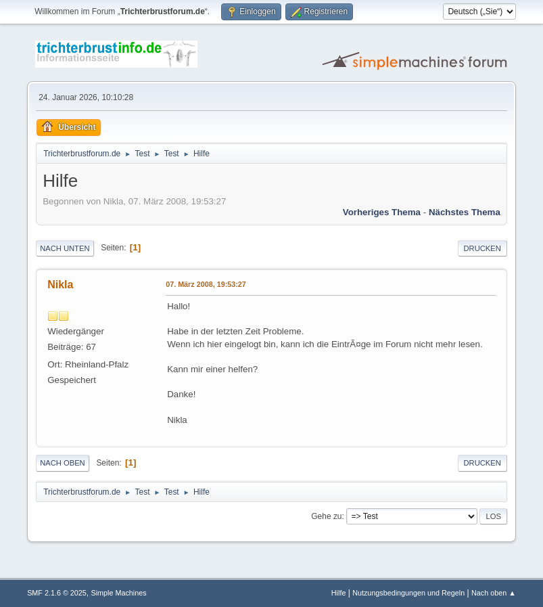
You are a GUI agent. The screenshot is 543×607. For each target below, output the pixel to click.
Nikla (60, 284)
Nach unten (64, 248)
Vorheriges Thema (382, 212)
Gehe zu (326, 516)
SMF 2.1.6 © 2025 (57, 593)
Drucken (482, 248)
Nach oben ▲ (493, 593)
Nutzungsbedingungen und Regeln (408, 593)
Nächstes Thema (464, 212)
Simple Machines (118, 593)
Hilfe (338, 593)
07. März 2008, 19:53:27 (206, 284)
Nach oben (62, 463)
